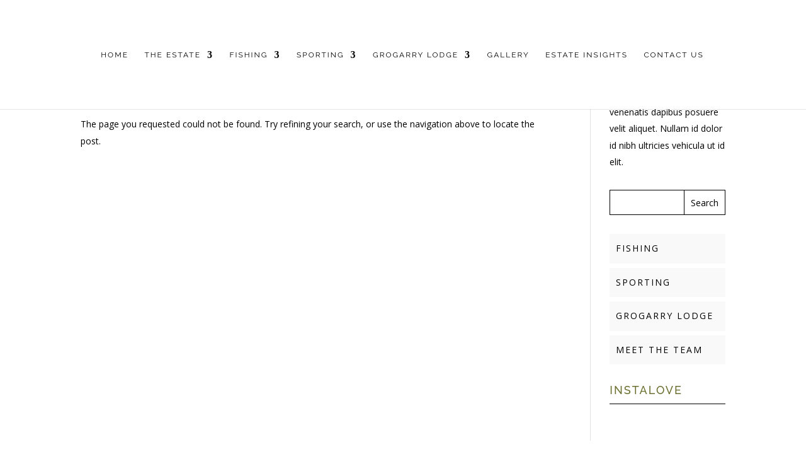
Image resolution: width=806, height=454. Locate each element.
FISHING (248, 54)
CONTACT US (673, 54)
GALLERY (508, 54)
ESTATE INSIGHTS (586, 54)
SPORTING (320, 54)
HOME (114, 54)
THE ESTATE (172, 54)
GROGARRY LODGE (415, 54)
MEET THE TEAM (659, 350)
